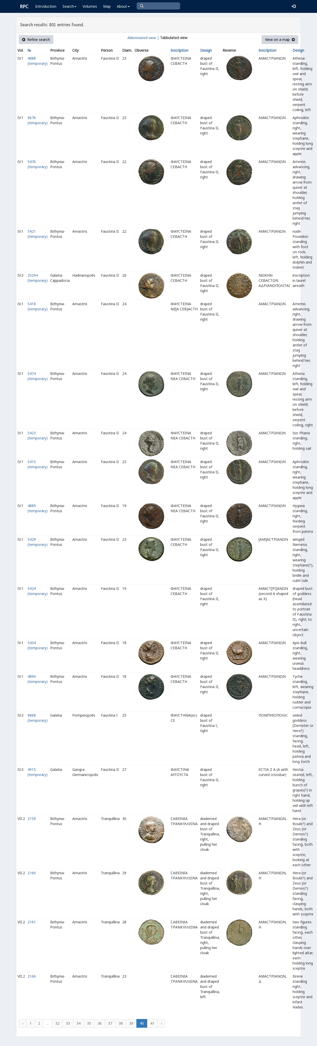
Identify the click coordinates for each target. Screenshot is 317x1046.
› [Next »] (161, 1023)
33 (68, 1023)
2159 (32, 818)
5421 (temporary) (38, 234)
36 (100, 1023)
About (123, 6)
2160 (32, 872)
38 (121, 1023)
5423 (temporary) (38, 435)
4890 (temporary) (38, 679)
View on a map (280, 39)
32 (57, 1023)
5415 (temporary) (38, 464)
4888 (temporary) (38, 61)
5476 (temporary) (38, 164)
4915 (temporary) (38, 772)
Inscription (179, 50)
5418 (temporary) (38, 306)
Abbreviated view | (143, 37)
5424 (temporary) (38, 591)
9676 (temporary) (38, 120)
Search (69, 6)
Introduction (45, 6)
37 (110, 1023)
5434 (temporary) (38, 645)
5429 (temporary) (38, 542)
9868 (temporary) (38, 718)
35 (89, 1023)
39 (131, 1023)
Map (107, 6)
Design (206, 50)
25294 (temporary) (38, 278)
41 (152, 1023)
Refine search (36, 39)
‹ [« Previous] (22, 1023)
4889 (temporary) (38, 508)
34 (78, 1023)
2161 (32, 921)
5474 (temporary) (38, 376)
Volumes (90, 6)
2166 (32, 976)
